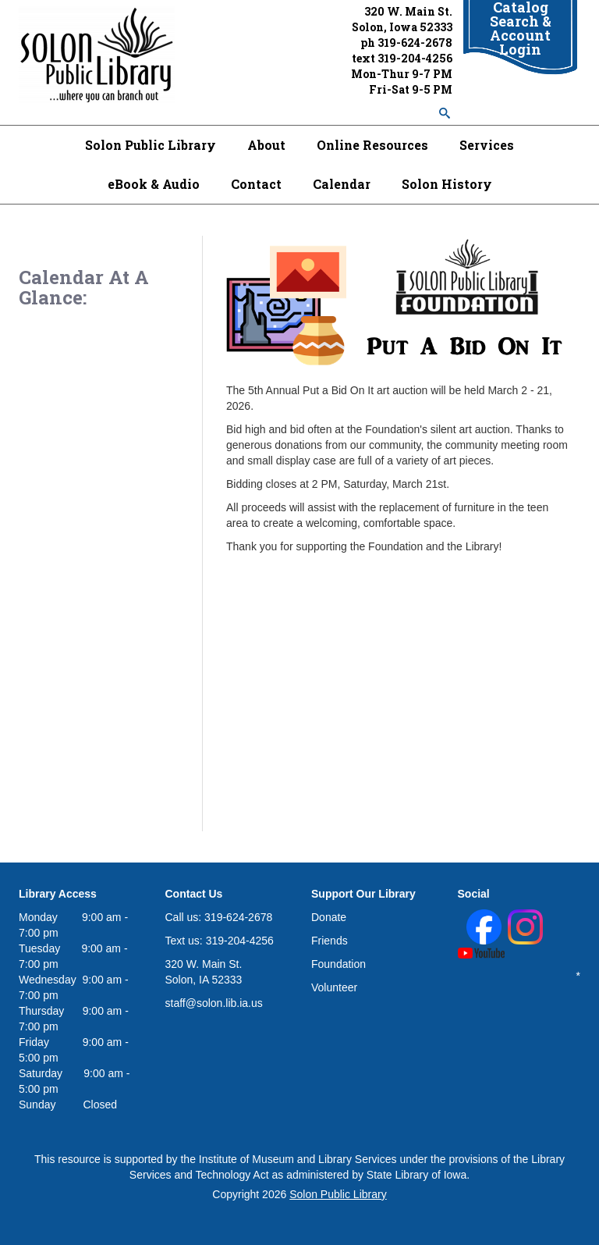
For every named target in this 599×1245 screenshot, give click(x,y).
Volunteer (334, 987)
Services (486, 145)
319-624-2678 (414, 42)
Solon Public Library (150, 145)
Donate (328, 917)
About (266, 145)
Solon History (447, 184)
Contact (256, 184)
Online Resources (372, 145)
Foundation (338, 964)
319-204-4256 (414, 58)
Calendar (341, 184)
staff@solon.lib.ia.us (214, 1003)
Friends (329, 940)
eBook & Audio (154, 184)
